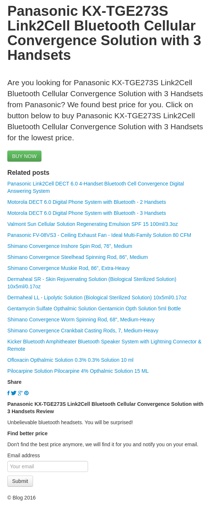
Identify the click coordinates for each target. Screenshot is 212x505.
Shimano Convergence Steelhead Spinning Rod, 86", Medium (77, 257)
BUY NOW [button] (24, 156)
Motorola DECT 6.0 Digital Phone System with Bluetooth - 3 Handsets (86, 213)
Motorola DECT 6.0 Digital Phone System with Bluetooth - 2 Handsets (86, 202)
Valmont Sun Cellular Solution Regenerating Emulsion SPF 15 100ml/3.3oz (92, 224)
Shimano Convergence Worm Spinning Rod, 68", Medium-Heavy (81, 319)
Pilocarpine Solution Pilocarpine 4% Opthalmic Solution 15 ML (78, 371)
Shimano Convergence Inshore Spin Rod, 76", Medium (69, 246)
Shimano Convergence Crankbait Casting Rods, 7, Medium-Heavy (82, 330)
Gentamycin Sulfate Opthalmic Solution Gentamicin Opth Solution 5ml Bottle (94, 308)
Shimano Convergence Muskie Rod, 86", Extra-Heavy (68, 268)
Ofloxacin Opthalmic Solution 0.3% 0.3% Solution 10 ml (70, 360)
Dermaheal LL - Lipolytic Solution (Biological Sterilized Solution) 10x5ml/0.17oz (97, 297)
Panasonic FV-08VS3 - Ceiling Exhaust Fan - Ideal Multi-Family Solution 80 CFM (99, 235)
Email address (23, 455)
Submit (20, 481)
